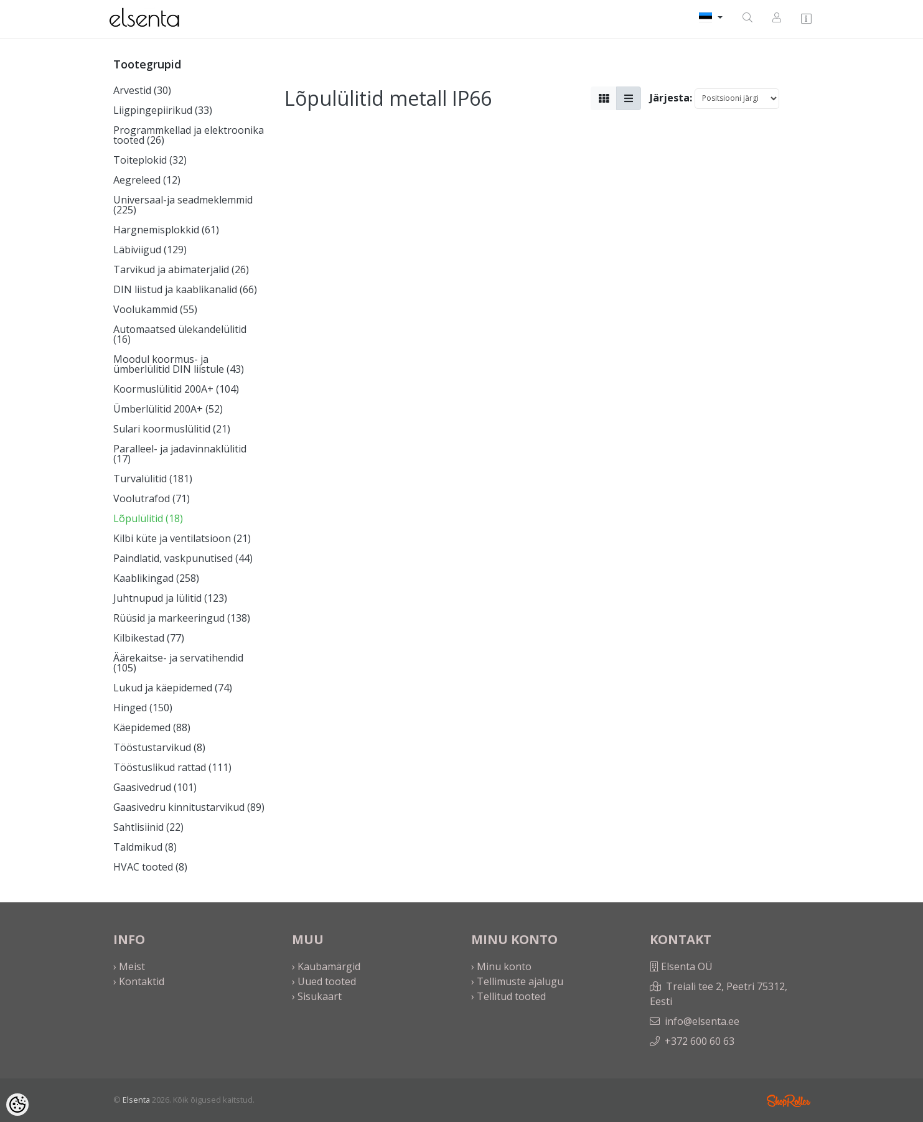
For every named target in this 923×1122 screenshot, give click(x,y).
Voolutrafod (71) (151, 498)
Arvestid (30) (142, 90)
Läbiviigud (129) (150, 249)
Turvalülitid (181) (152, 478)
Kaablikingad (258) (156, 578)
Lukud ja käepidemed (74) (172, 687)
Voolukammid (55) (155, 309)
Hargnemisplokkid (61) (166, 229)
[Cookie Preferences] (17, 1104)
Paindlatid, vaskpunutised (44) (183, 558)
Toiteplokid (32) (150, 160)
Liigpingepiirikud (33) (162, 110)
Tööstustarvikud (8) (159, 747)
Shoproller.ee (788, 1101)
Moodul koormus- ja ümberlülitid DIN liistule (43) (178, 364)
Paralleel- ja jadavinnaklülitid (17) (179, 453)
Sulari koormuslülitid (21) (171, 429)
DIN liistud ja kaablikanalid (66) (185, 289)
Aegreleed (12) (146, 180)
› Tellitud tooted (508, 996)
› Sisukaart (317, 996)
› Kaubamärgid (326, 966)
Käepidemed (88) (151, 727)
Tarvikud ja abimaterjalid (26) (181, 269)
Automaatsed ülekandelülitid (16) (179, 334)
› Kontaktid (138, 981)
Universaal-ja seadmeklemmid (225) (183, 205)
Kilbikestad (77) (148, 638)
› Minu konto (501, 966)
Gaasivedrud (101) (155, 787)
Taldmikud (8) (145, 847)
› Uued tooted (324, 981)
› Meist (129, 966)
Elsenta (136, 1099)
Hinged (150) (142, 707)
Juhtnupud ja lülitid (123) (170, 598)
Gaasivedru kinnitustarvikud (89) (189, 807)
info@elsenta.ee (702, 1021)
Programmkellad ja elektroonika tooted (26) (188, 135)
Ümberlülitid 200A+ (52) (168, 409)
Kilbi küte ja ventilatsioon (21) (182, 538)
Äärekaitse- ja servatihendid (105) (178, 663)
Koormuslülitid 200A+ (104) (176, 389)
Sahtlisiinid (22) (148, 827)
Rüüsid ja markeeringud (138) (181, 618)
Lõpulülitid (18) (148, 518)
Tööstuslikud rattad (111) (172, 767)
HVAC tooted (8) (150, 867)
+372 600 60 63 (699, 1041)
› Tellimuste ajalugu (517, 981)
